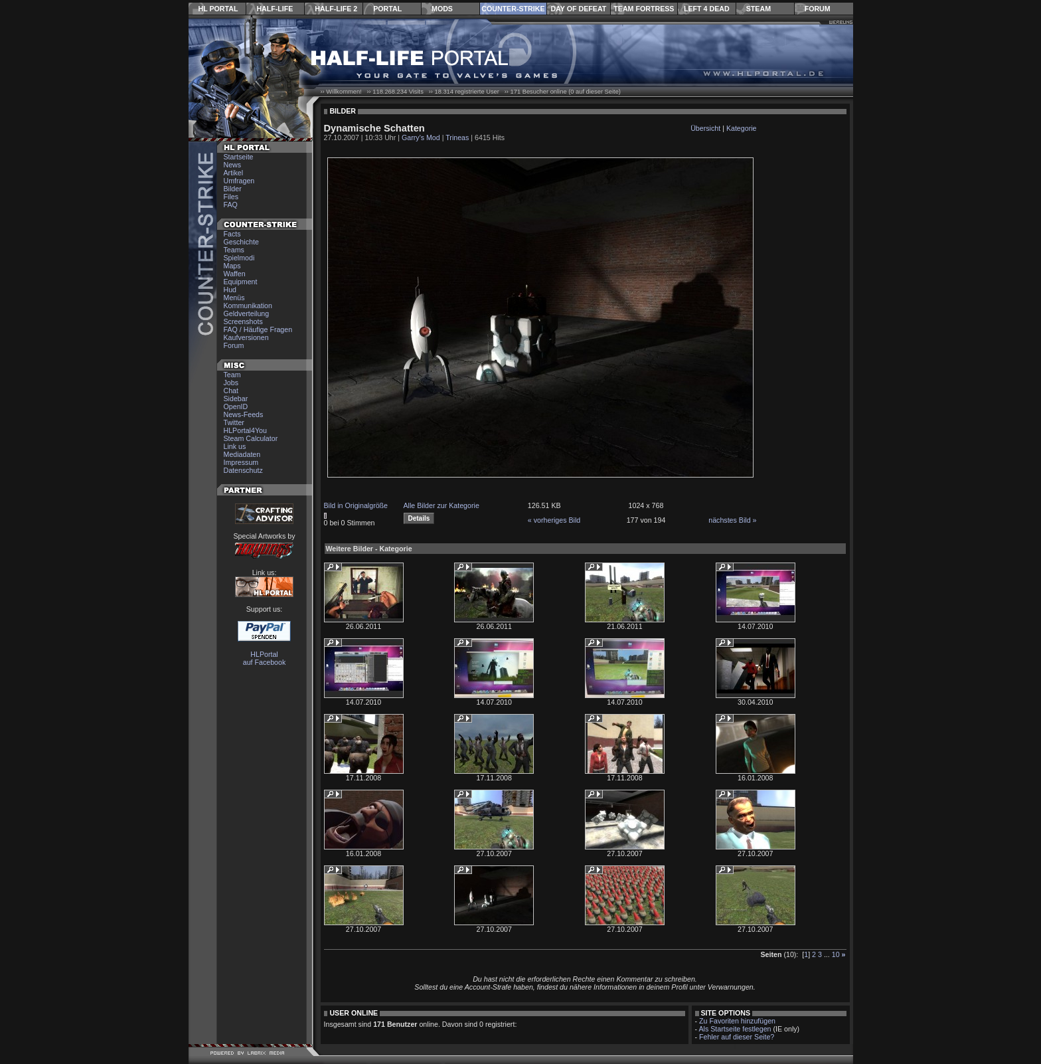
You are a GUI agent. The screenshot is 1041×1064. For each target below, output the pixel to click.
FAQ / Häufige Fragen (258, 329)
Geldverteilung (247, 313)
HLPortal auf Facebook (264, 658)
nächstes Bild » (732, 520)
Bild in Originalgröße (356, 505)
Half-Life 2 (336, 9)
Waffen (235, 274)
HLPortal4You (245, 430)
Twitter (234, 422)
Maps (232, 266)
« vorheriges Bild (554, 520)
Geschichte (241, 242)
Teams (234, 250)
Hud (230, 290)
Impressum (241, 462)
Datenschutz (243, 470)
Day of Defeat (578, 9)
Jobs (231, 383)
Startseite (239, 157)
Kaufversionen (246, 337)
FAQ (231, 205)
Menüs (234, 298)
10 (836, 954)
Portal (387, 9)
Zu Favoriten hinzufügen (737, 1021)
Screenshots (243, 321)
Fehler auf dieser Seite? (736, 1037)
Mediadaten (242, 454)
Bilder (233, 189)
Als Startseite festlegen (735, 1029)
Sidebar (236, 398)
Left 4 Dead (707, 9)
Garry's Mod (421, 137)
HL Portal (218, 9)
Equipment (241, 282)
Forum (818, 9)
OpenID (236, 406)
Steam (758, 9)
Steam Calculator (251, 438)
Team (232, 375)
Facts (232, 234)
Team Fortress (643, 9)
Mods (442, 9)
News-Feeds (244, 414)
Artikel (234, 173)
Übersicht (705, 128)
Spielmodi (239, 258)
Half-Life (274, 9)
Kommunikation (248, 306)
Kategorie (741, 128)
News (233, 165)
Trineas (457, 137)
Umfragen (239, 181)
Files (231, 197)
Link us (235, 446)
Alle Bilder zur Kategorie (441, 505)
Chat (231, 391)
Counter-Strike (512, 9)
